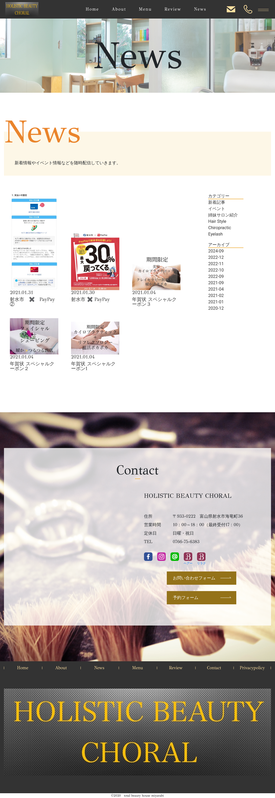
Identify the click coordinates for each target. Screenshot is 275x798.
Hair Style (217, 221)
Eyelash (215, 234)
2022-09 (216, 276)
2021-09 (216, 282)
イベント (216, 208)
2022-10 (216, 270)
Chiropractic (219, 227)
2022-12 (216, 257)
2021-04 (216, 289)
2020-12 (216, 308)
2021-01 (216, 301)
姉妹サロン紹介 (223, 215)
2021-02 (216, 295)
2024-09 (216, 251)
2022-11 (216, 263)
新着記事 (216, 202)
